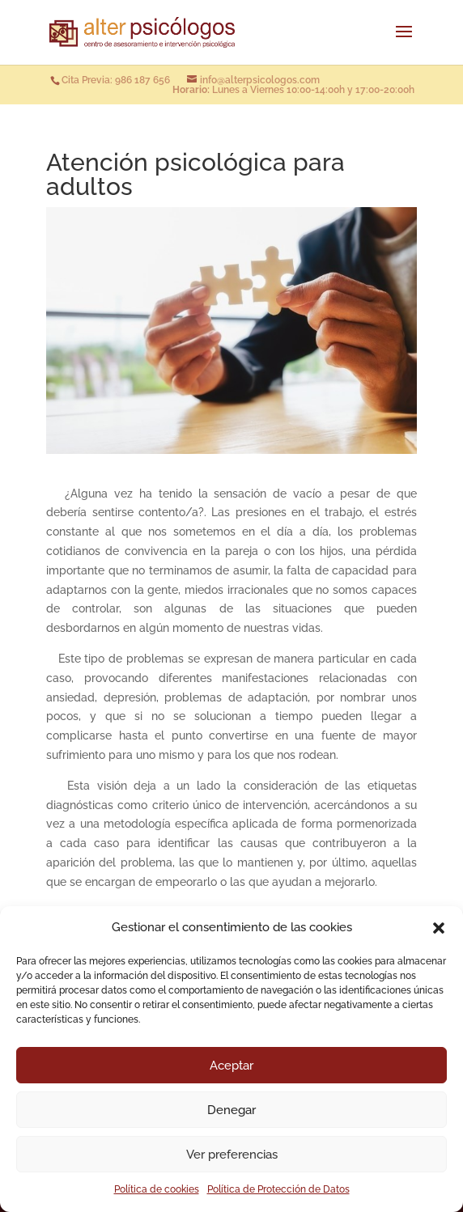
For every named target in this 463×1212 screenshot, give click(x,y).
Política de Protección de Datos (278, 1189)
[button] (439, 928)
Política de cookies (156, 1189)
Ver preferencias (232, 1154)
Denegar (231, 1110)
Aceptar (231, 1065)
